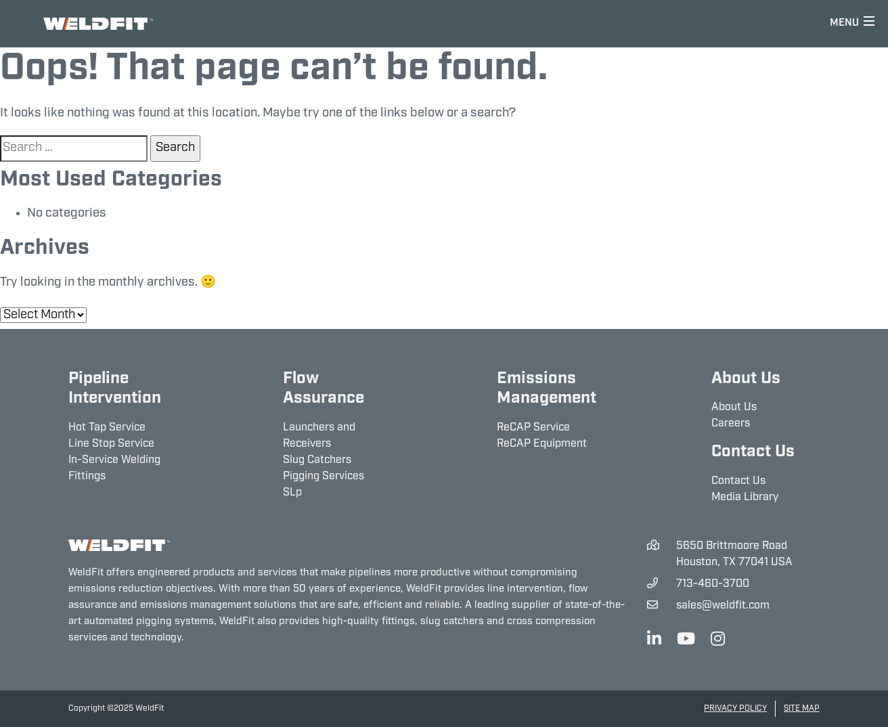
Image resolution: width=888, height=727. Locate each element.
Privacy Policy (735, 709)
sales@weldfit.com (723, 605)
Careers (730, 423)
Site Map (802, 709)
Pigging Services (323, 476)
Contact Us (738, 481)
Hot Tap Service (107, 427)
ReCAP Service (533, 427)
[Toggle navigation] (852, 23)
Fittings (87, 476)
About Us (734, 407)
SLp (292, 492)
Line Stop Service (111, 444)
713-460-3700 (712, 584)
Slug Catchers (317, 460)
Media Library (744, 497)
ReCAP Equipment (542, 444)
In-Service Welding (114, 460)
